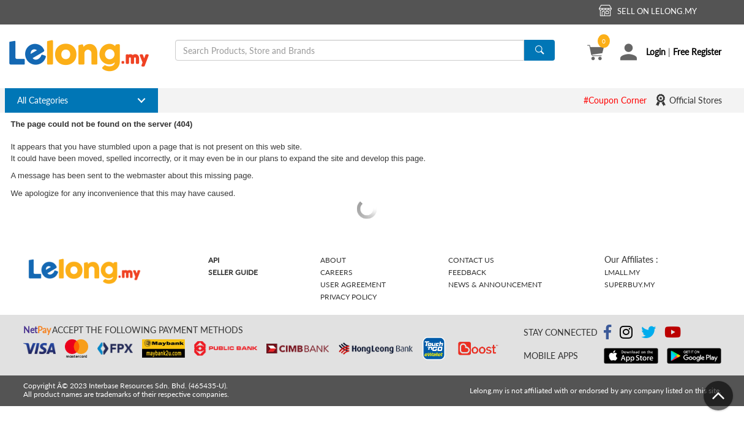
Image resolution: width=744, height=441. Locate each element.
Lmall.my (622, 272)
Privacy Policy (348, 296)
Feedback (467, 272)
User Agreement (353, 284)
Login (656, 52)
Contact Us (471, 260)
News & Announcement (495, 284)
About (333, 260)
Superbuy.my (629, 284)
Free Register (697, 52)
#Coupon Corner (615, 100)
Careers (336, 272)
